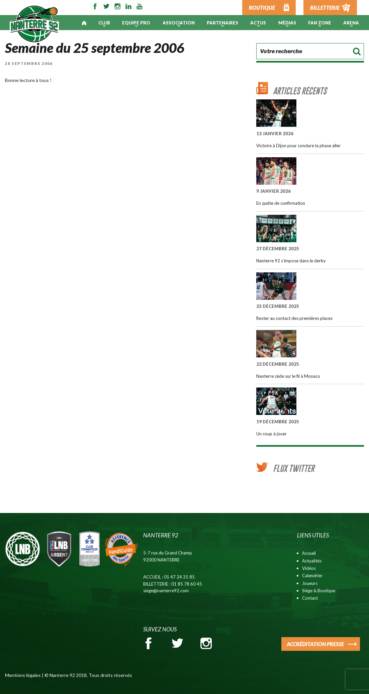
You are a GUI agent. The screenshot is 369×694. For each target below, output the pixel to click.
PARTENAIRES (222, 22)
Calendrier (312, 575)
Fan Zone (319, 22)
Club (104, 22)
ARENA (351, 22)
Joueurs (309, 583)
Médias (287, 22)
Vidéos (309, 568)
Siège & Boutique (318, 590)
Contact (310, 598)
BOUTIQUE (262, 7)
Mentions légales (23, 675)
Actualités (311, 560)
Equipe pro (136, 22)
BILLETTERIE (325, 7)
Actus (258, 22)
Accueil (309, 553)
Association (179, 22)
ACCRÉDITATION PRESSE (315, 644)
